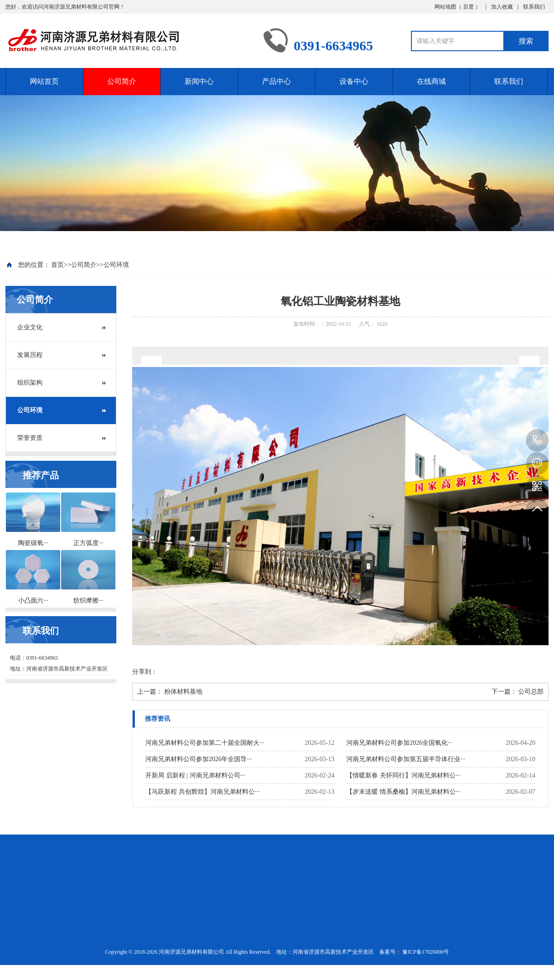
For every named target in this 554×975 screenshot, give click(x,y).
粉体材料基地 (183, 691)
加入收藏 (502, 7)
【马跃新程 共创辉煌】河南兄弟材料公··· (202, 791)
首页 (57, 264)
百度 (469, 7)
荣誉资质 (30, 437)
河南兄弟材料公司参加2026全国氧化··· (399, 742)
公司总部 (531, 691)
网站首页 (44, 81)
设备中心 (353, 81)
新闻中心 (199, 81)
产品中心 (276, 81)
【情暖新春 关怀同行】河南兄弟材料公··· (403, 775)
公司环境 (116, 264)
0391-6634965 (537, 440)
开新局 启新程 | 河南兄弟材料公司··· (195, 775)
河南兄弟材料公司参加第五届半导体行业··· (405, 759)
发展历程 (30, 355)
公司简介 (121, 81)
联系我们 (534, 7)
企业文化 (30, 327)
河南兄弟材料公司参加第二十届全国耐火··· (204, 742)
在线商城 (431, 81)
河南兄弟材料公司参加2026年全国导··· (198, 759)
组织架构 (30, 382)
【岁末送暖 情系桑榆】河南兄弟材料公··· (403, 791)
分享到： (145, 671)
